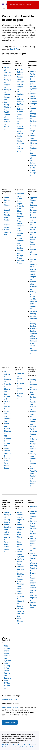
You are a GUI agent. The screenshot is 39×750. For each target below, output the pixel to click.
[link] (6, 745)
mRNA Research (7, 549)
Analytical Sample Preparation (7, 95)
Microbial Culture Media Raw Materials (33, 239)
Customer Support (9, 700)
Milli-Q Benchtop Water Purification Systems (7, 653)
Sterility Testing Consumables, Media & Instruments (33, 335)
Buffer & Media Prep (20, 561)
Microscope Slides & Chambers (7, 428)
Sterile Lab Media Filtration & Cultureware (20, 143)
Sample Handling (7, 453)
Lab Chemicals (33, 155)
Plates (6, 448)
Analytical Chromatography (7, 72)
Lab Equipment (7, 396)
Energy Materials (20, 395)
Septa (6, 468)
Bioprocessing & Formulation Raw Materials (20, 532)
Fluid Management (20, 583)
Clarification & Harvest (20, 576)
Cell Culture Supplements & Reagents (20, 113)
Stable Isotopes (33, 172)
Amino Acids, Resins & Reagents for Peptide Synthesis (33, 81)
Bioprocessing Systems (20, 554)
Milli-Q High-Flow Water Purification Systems (7, 670)
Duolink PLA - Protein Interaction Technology (33, 528)
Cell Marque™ (7, 205)
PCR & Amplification (33, 471)
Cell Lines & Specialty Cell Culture (20, 129)
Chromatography (20, 569)
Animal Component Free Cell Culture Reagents (20, 81)
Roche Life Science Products (33, 481)
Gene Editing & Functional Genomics (33, 401)
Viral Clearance (20, 620)
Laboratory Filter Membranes (20, 231)
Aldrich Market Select (10, 707)
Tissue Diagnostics (7, 232)
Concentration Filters (20, 196)
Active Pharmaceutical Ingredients (20, 517)
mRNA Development (7, 527)
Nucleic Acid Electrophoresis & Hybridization (33, 433)
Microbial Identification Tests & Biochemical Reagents (33, 269)
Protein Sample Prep (33, 605)
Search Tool (14, 49)
